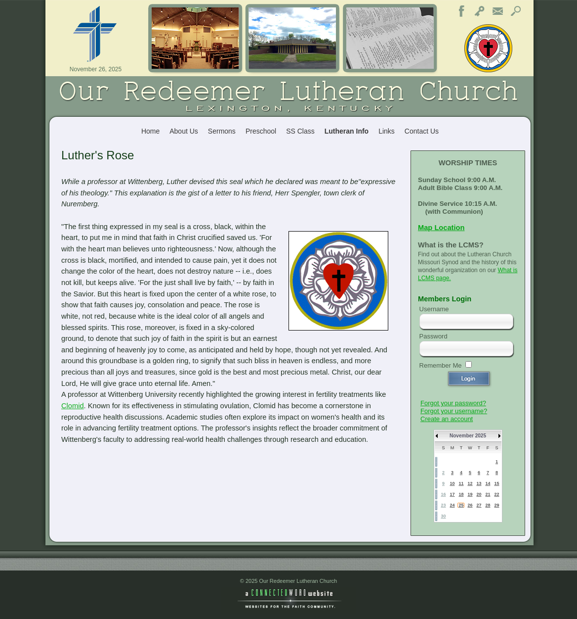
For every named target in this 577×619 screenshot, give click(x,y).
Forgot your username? (453, 411)
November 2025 (468, 435)
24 (452, 505)
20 (478, 494)
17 (452, 494)
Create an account (446, 419)
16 (443, 494)
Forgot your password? (453, 403)
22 (496, 494)
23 (443, 505)
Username (434, 309)
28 (487, 505)
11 (460, 483)
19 (469, 494)
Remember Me (440, 365)
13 (478, 483)
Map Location (441, 228)
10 (452, 483)
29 (496, 505)
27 (478, 505)
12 (469, 483)
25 (460, 505)
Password (433, 336)
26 (469, 505)
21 (487, 494)
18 (460, 494)
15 (496, 483)
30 (443, 516)
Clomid (72, 406)
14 (487, 483)
